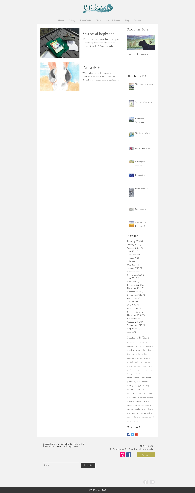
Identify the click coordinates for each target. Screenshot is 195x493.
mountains (142, 393)
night (129, 397)
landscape (145, 381)
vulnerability (148, 413)
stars (146, 405)
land (138, 381)
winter (129, 421)
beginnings (130, 354)
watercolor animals (147, 417)
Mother (138, 346)
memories (130, 389)
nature (150, 393)
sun (151, 405)
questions (139, 401)
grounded (141, 370)
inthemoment (146, 377)
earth (150, 362)
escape (145, 366)
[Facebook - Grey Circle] (145, 482)
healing (129, 374)
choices (144, 354)
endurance (137, 366)
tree (128, 413)
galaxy (151, 366)
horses (129, 377)
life (143, 385)
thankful (150, 409)
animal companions (133, 350)
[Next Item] (150, 43)
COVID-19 (131, 342)
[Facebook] (128, 454)
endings (129, 366)
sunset (144, 409)
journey (129, 381)
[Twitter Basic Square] (132, 434)
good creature (132, 370)
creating (147, 358)
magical (148, 385)
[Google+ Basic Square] (136, 434)
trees (133, 413)
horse (147, 374)
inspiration (136, 377)
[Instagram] (122, 454)
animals (144, 350)
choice (138, 354)
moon (138, 389)
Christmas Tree (142, 342)
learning (130, 385)
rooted (129, 405)
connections (131, 358)
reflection (147, 401)
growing (149, 370)
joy (135, 381)
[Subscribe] (88, 465)
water (129, 417)
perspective (142, 397)
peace (134, 397)
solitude (141, 405)
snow (135, 405)
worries (135, 421)
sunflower (130, 409)
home (141, 374)
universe (140, 413)
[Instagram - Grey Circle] (152, 482)
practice (150, 397)
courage (140, 358)
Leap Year (130, 346)
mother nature (132, 393)
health (136, 374)
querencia (130, 401)
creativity (130, 362)
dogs (145, 362)
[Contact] (146, 454)
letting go (137, 385)
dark (136, 362)
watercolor (136, 417)
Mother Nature (148, 346)
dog (141, 362)
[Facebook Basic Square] (128, 434)
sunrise (137, 409)
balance (151, 350)
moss (143, 389)
